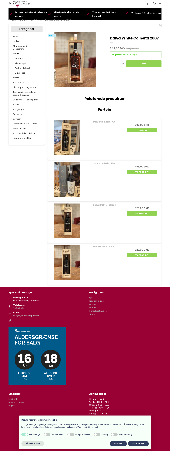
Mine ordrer (14, 399)
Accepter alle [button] (138, 443)
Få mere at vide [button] (33, 443)
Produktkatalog (96, 301)
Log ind (12, 405)
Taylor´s (19, 58)
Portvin (16, 53)
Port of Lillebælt (22, 68)
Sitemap (93, 314)
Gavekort (17, 119)
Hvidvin (16, 41)
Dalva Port (20, 73)
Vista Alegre (20, 63)
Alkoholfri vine (19, 128)
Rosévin (16, 104)
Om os (92, 304)
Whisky (16, 77)
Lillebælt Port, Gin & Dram (25, 123)
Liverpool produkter (22, 138)
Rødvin (16, 36)
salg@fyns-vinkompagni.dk (26, 315)
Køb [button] (144, 63)
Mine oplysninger (17, 402)
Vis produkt (142, 130)
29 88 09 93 (19, 308)
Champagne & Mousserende (20, 47)
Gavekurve (18, 114)
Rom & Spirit (18, 82)
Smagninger (18, 109)
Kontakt (93, 307)
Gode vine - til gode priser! (25, 99)
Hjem (91, 297)
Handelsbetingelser (98, 311)
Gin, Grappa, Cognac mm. (25, 87)
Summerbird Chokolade (24, 133)
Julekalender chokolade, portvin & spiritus (24, 93)
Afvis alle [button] (118, 443)
